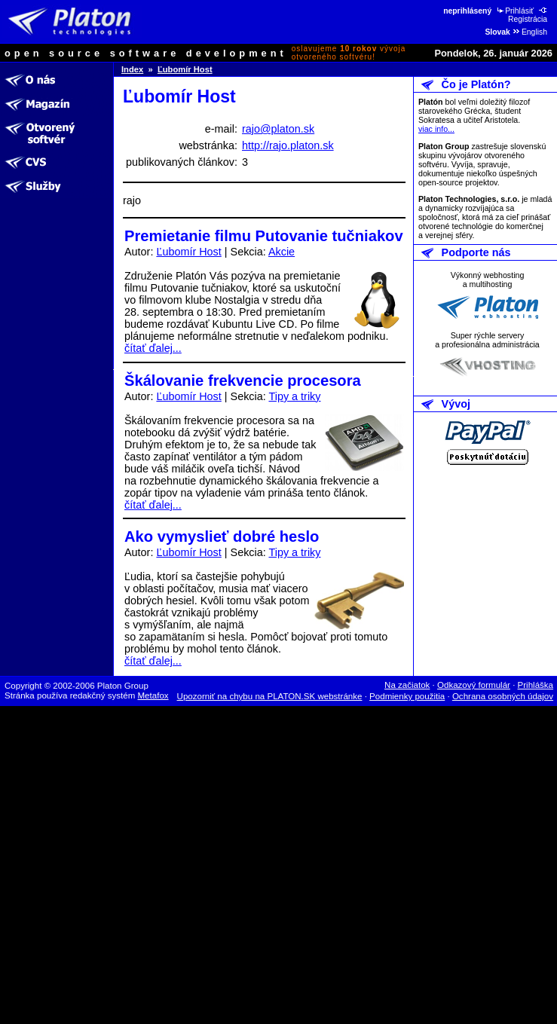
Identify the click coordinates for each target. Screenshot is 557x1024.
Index (132, 69)
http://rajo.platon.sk (288, 145)
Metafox (153, 695)
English (529, 32)
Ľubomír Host (185, 69)
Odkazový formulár (473, 684)
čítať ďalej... (153, 348)
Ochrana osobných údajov (502, 696)
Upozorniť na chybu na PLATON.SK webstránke (270, 696)
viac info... (436, 128)
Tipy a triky (294, 396)
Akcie (281, 252)
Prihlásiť (514, 11)
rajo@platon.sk (278, 129)
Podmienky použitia (407, 696)
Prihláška (536, 684)
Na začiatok (407, 684)
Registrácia (528, 15)
